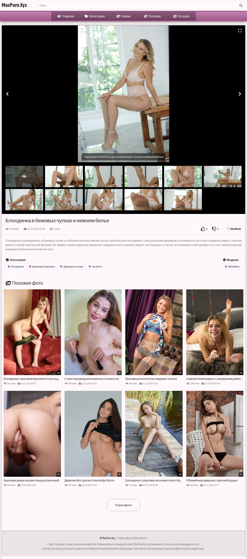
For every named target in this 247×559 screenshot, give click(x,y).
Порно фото (123, 505)
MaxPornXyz (17, 5)
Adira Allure (232, 266)
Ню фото (95, 266)
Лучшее (181, 16)
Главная (65, 16)
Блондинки (16, 266)
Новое (124, 16)
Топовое (152, 16)
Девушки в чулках (71, 266)
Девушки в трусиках (42, 266)
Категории (95, 16)
